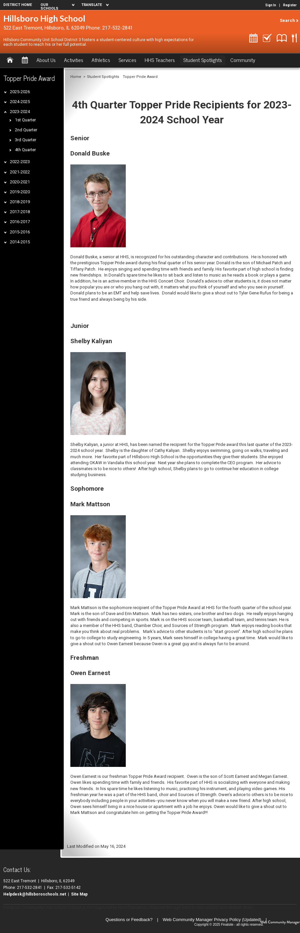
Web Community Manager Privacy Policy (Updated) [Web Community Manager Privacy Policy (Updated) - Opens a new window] (212, 919)
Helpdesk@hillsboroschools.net (34, 894)
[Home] (10, 60)
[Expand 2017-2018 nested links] (6, 211)
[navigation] (56, 5)
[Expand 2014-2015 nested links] (6, 241)
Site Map (79, 894)
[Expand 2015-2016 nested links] (6, 231)
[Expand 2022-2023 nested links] (6, 161)
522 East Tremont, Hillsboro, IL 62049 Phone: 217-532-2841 (68, 28)
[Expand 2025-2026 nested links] (6, 91)
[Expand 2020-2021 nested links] (6, 181)
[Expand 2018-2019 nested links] (6, 201)
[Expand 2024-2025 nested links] (6, 101)
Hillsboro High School (44, 18)
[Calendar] (25, 60)
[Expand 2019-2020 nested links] (6, 191)
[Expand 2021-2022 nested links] (6, 171)
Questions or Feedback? (129, 919)
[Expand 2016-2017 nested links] (6, 221)
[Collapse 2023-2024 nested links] (6, 111)
